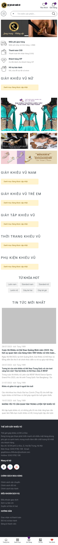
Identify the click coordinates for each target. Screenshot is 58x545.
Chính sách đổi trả (8, 485)
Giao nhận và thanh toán (11, 517)
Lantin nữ (14, 290)
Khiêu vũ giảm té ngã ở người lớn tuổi (17, 386)
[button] (26, 35)
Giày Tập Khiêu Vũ (18, 215)
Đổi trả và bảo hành (9, 521)
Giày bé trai (27, 290)
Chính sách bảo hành (9, 489)
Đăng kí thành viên (8, 524)
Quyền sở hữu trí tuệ (9, 506)
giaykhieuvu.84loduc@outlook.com (15, 452)
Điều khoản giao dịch (9, 500)
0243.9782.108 (16, 449)
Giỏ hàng (53, 7)
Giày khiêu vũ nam (18, 172)
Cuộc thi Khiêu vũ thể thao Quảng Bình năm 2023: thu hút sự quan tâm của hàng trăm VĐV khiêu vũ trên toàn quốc (28, 351)
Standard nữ (44, 284)
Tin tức (40, 542)
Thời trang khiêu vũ (21, 236)
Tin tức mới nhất (29, 302)
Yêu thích (44, 7)
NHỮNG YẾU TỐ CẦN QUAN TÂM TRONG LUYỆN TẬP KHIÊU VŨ (28, 404)
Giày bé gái (42, 290)
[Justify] (54, 13)
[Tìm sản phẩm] (34, 13)
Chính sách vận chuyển (10, 482)
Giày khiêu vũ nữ (17, 78)
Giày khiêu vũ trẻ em (21, 194)
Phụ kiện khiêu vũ (18, 258)
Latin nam (12, 284)
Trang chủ (6, 542)
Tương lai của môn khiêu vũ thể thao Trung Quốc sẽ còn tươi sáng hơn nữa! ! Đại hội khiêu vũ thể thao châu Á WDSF (27, 369)
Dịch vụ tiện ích (7, 503)
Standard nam (27, 284)
